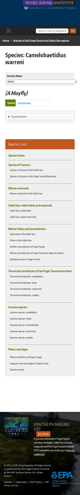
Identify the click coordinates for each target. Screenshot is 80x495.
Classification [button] (19, 116)
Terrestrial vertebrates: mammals (26, 288)
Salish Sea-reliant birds (20, 210)
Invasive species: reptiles (21, 337)
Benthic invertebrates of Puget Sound (27, 246)
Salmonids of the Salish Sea (22, 234)
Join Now (43, 434)
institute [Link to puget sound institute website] (63, 2)
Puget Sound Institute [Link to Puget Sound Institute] (37, 468)
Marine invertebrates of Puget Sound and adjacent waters (37, 253)
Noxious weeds (17, 369)
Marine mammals (18, 188)
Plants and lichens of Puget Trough (26, 357)
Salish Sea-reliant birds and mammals (30, 205)
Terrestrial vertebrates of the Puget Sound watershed (39, 271)
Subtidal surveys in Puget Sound (25, 259)
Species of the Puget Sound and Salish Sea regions (41, 40)
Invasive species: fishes (21, 318)
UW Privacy (36, 482)
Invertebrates (24, 102)
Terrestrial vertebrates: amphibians (26, 276)
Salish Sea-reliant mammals (23, 216)
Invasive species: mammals (23, 331)
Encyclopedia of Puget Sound (35, 465)
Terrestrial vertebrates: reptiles (24, 295)
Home (5, 40)
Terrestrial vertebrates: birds (23, 282)
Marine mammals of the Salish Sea (26, 193)
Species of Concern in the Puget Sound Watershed (33, 176)
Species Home (16, 155)
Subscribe (20, 482)
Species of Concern (19, 165)
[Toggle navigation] (8, 30)
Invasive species (17, 307)
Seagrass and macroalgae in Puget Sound (29, 363)
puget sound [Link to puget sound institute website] (39, 2)
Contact (8, 482)
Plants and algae (18, 349)
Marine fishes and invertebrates (27, 229)
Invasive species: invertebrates (24, 324)
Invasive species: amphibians (23, 312)
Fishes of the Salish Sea (20, 240)
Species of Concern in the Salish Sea (26, 170)
